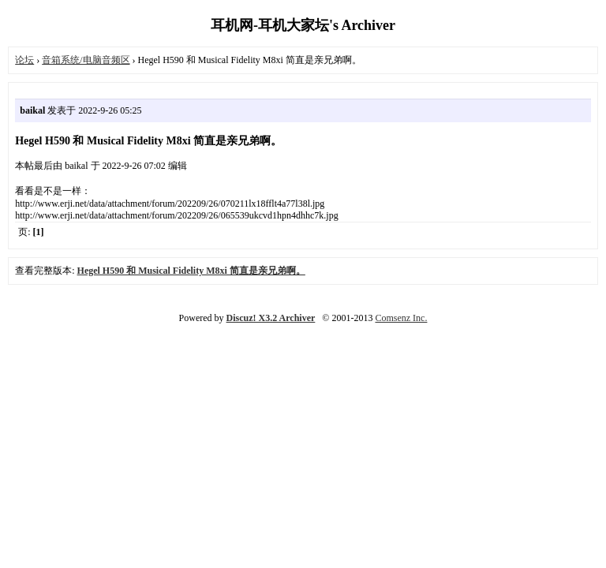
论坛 (24, 59)
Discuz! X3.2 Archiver (271, 317)
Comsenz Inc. (401, 317)
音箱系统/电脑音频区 (85, 59)
